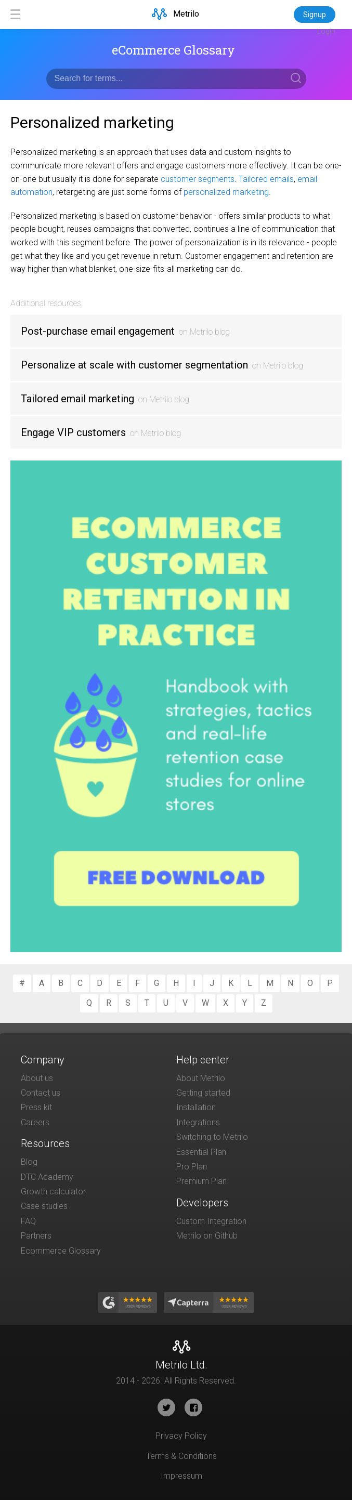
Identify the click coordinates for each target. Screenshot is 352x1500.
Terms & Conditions (181, 1456)
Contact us (40, 1093)
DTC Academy (47, 1177)
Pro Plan (191, 1167)
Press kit (36, 1107)
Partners (36, 1236)
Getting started (203, 1093)
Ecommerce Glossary (61, 1251)
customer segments (197, 179)
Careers (35, 1122)
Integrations (198, 1122)
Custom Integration (211, 1221)
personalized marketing (226, 192)
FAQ (28, 1221)
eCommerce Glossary (173, 50)
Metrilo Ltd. (181, 1365)
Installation (196, 1107)
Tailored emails (266, 179)
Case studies (44, 1206)
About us (37, 1078)
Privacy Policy (181, 1436)
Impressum (181, 1476)
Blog (29, 1162)
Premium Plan (201, 1181)
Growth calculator (53, 1191)
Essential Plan (201, 1152)
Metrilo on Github (207, 1236)
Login (326, 31)
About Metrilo (200, 1078)
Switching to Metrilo (212, 1137)
